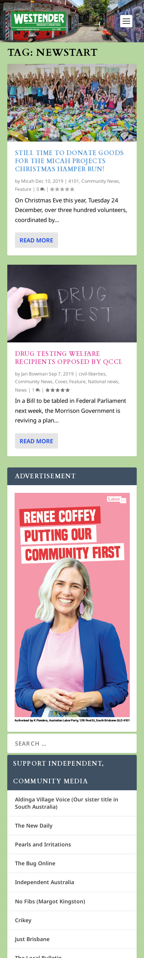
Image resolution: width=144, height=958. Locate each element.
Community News (100, 181)
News (21, 390)
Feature (23, 189)
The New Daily (34, 825)
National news (103, 381)
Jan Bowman (34, 374)
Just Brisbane (32, 939)
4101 (73, 181)
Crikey (23, 920)
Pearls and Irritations (43, 844)
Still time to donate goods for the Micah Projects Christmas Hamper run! (69, 161)
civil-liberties (92, 374)
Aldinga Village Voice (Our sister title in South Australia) (66, 803)
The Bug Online (35, 863)
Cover (61, 381)
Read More (36, 240)
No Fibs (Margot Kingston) (50, 901)
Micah (27, 181)
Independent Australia (44, 882)
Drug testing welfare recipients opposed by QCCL (69, 358)
